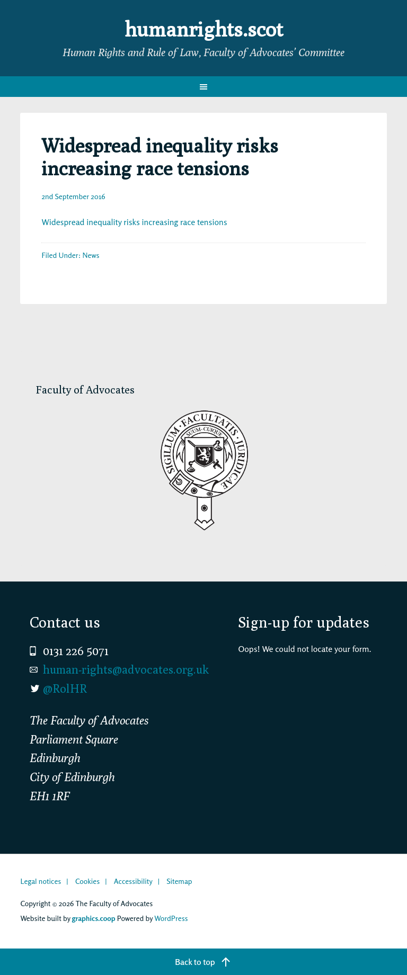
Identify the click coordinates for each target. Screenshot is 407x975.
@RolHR (65, 688)
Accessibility (133, 880)
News (91, 255)
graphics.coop (94, 918)
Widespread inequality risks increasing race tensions (134, 222)
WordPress (171, 918)
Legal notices (40, 880)
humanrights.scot (203, 28)
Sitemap (179, 880)
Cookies (87, 880)
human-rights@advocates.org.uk (126, 669)
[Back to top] (203, 962)
